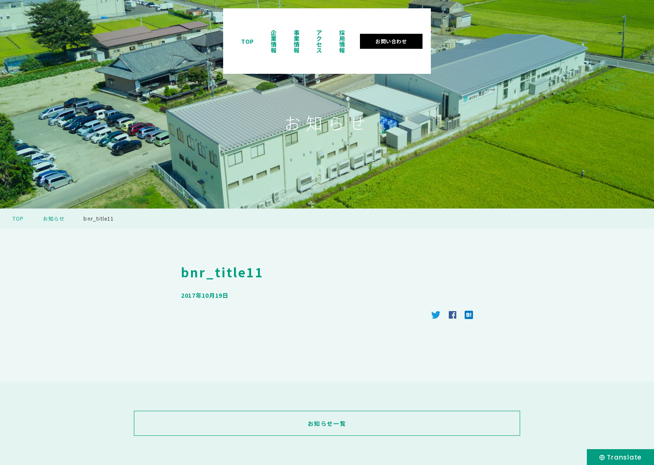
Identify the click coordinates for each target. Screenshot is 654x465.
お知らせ (54, 218)
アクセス (495, 31)
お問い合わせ (594, 30)
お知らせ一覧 (327, 423)
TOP (376, 31)
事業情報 (453, 31)
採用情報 (535, 31)
